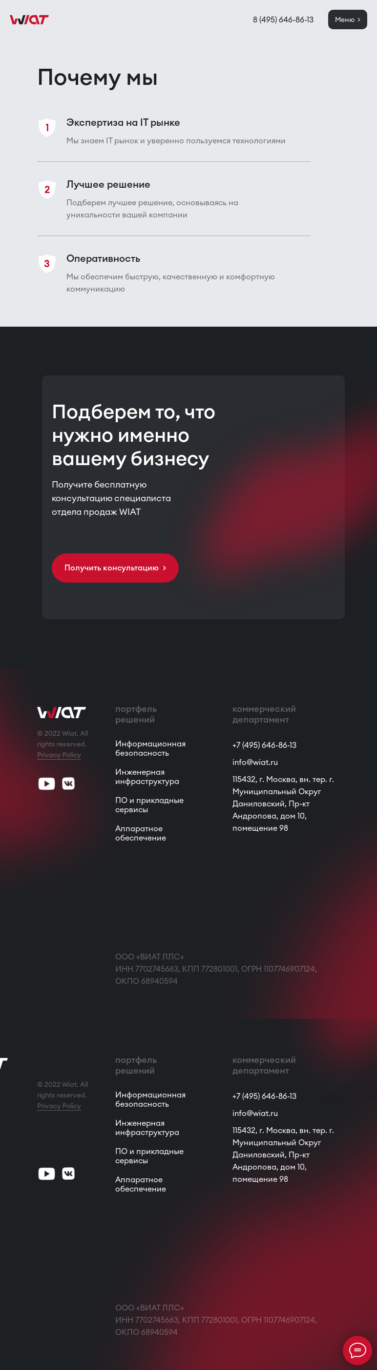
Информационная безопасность (150, 748)
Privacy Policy (59, 754)
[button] (115, 568)
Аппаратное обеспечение (140, 832)
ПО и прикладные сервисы (149, 804)
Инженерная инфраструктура (147, 776)
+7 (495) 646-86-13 (264, 745)
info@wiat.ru (255, 762)
